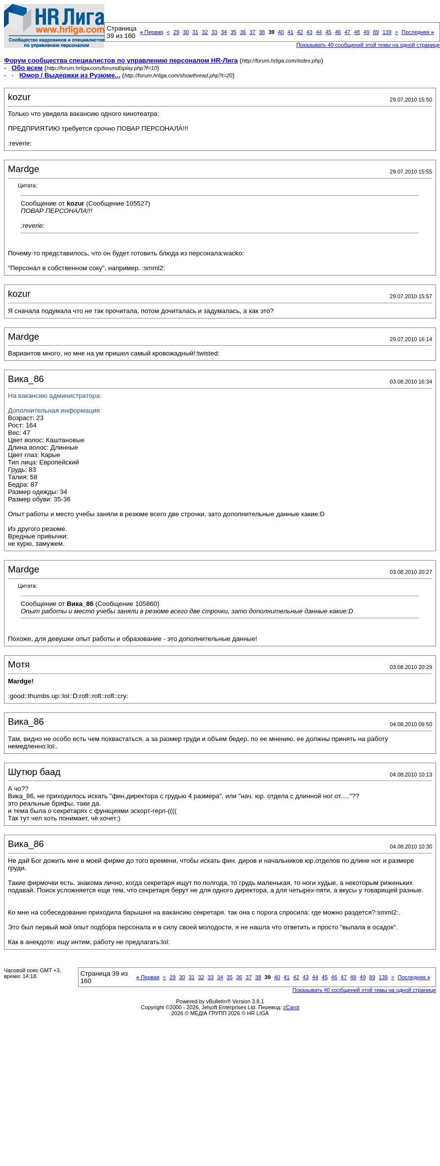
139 (386, 32)
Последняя (417, 32)
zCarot (291, 1007)
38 (262, 32)
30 (186, 32)
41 (290, 32)
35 (233, 32)
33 (214, 32)
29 (176, 32)
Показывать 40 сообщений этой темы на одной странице (368, 45)
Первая (151, 32)
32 (205, 32)
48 (357, 32)
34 (224, 32)
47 (347, 32)
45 (328, 32)
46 (338, 32)
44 (319, 32)
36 (243, 32)
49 (366, 32)
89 (376, 32)
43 (309, 32)
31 (195, 32)
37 (252, 32)
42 (300, 32)
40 (281, 32)
